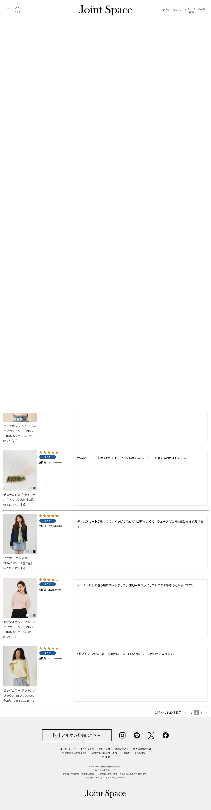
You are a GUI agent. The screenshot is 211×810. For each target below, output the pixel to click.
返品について (121, 749)
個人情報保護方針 (142, 749)
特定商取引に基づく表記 (74, 753)
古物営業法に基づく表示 (104, 753)
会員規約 (125, 753)
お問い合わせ (142, 753)
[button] (186, 713)
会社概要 (105, 757)
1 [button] (191, 712)
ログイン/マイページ (174, 10)
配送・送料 (104, 749)
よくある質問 (87, 749)
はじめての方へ (68, 749)
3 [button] (201, 712)
